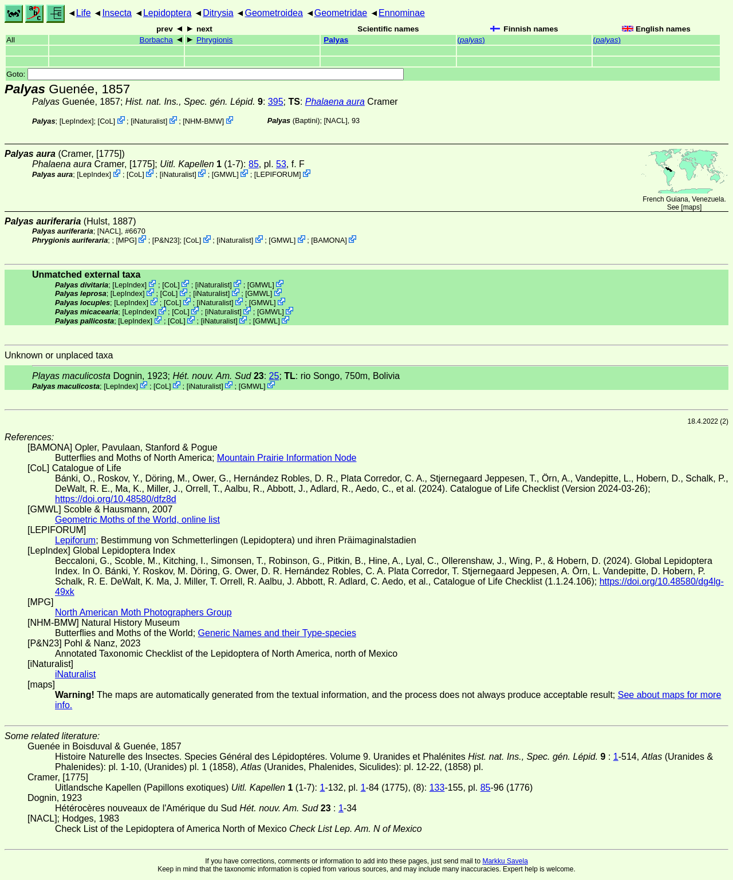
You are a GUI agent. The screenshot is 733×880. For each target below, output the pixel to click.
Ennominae (402, 13)
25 (274, 376)
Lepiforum (75, 540)
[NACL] (336, 120)
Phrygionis (214, 39)
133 (437, 787)
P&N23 (166, 240)
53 (281, 164)
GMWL (225, 174)
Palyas (336, 39)
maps (691, 207)
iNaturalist (149, 121)
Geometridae (341, 13)
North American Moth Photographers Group (143, 612)
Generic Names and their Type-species (277, 633)
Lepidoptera (167, 13)
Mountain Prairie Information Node (287, 458)
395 (275, 101)
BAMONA (329, 240)
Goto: (205, 74)
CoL (106, 121)
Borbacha (156, 39)
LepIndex (76, 121)
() (471, 39)
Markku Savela (504, 861)
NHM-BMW (203, 121)
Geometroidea (273, 13)
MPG (126, 240)
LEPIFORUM (277, 174)
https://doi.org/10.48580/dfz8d (115, 499)
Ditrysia (218, 13)
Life (83, 13)
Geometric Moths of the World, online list (137, 519)
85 (254, 164)
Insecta (117, 13)
